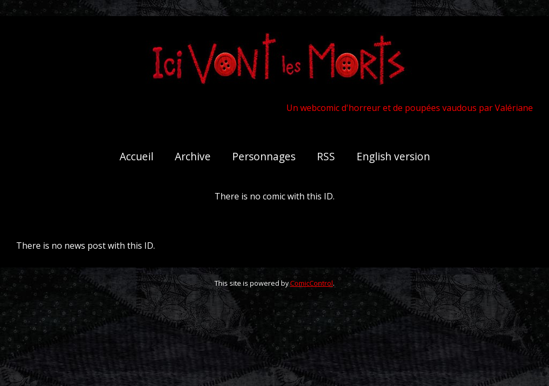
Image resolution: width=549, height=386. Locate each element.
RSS (326, 156)
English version (393, 156)
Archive (193, 156)
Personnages (263, 156)
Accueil (136, 156)
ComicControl (311, 283)
